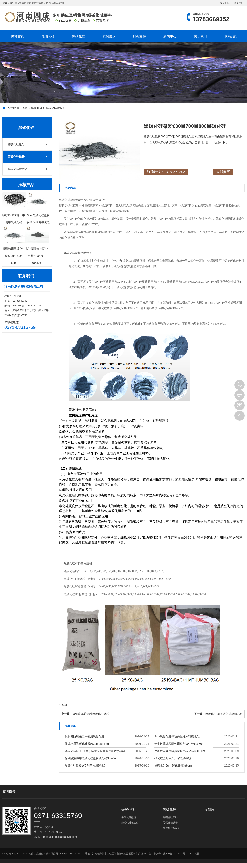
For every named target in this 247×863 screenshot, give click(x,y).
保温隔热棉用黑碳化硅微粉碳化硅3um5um (91, 758)
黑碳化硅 (78, 36)
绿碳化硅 (225, 3)
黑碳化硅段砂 (16, 144)
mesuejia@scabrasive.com (26, 305)
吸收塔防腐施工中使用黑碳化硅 (84, 736)
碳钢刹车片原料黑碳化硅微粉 (90, 713)
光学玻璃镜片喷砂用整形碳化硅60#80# (178, 743)
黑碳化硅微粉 (54, 108)
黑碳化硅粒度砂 (17, 169)
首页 (25, 108)
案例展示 (109, 36)
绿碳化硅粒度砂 (129, 822)
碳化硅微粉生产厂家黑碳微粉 (172, 758)
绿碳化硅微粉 (128, 817)
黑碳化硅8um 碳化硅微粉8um (173, 765)
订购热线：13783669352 (166, 172)
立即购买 (223, 172)
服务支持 (139, 36)
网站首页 (17, 36)
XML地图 (195, 853)
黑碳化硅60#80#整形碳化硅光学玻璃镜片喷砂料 (95, 751)
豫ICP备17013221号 (174, 853)
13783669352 (239, 385)
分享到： (64, 705)
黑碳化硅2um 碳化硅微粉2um (223, 713)
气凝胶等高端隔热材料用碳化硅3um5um (179, 751)
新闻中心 (169, 36)
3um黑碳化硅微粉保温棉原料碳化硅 (176, 736)
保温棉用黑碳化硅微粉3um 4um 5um (88, 743)
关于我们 (200, 36)
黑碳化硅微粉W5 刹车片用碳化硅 (86, 765)
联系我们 (238, 3)
